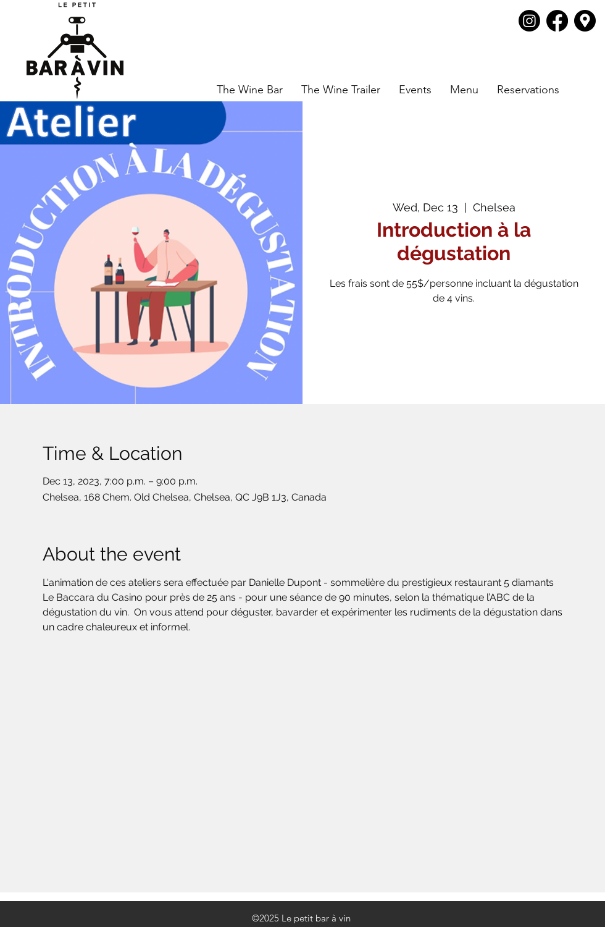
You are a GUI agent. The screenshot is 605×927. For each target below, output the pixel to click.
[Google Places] (585, 21)
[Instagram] (529, 21)
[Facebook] (557, 21)
